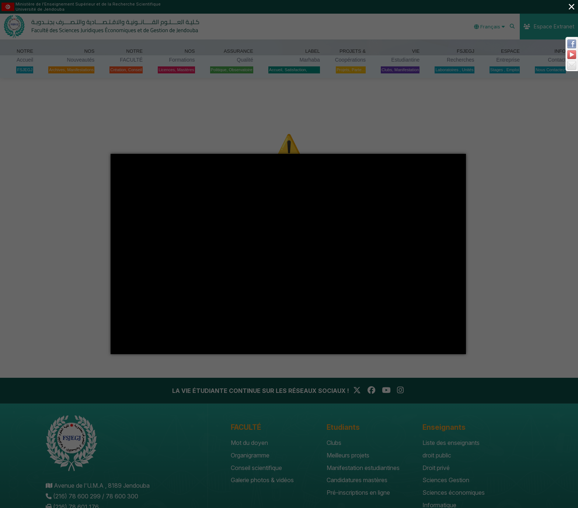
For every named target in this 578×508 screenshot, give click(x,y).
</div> (288, 254)
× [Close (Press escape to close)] (571, 6)
